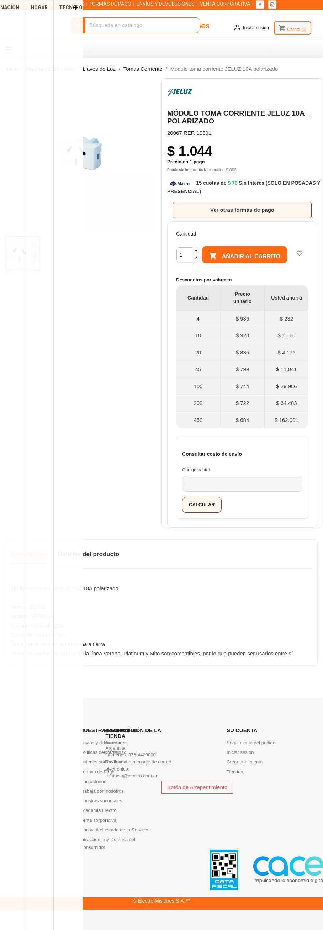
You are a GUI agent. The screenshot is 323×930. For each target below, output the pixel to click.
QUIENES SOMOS (65, 4)
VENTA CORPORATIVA (225, 4)
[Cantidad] (184, 254)
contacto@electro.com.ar (132, 789)
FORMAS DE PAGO (110, 4)
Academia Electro (98, 823)
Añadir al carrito (242, 256)
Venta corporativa (98, 833)
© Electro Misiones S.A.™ (161, 913)
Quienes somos (96, 775)
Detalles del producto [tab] (88, 567)
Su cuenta (242, 743)
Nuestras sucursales (101, 814)
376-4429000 (142, 768)
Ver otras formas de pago (242, 210)
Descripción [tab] (28, 567)
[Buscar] (135, 25)
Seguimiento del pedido (251, 755)
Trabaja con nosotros (102, 804)
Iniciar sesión (240, 765)
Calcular (202, 517)
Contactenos (93, 794)
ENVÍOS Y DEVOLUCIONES (166, 4)
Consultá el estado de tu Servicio (114, 842)
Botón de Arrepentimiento (197, 800)
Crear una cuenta (245, 775)
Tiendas (235, 784)
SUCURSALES (24, 4)
